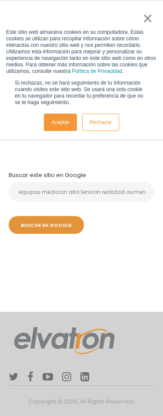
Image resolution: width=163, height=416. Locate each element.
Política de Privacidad (97, 71)
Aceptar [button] (60, 122)
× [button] (146, 18)
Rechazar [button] (101, 122)
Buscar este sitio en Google (47, 175)
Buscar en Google (46, 225)
